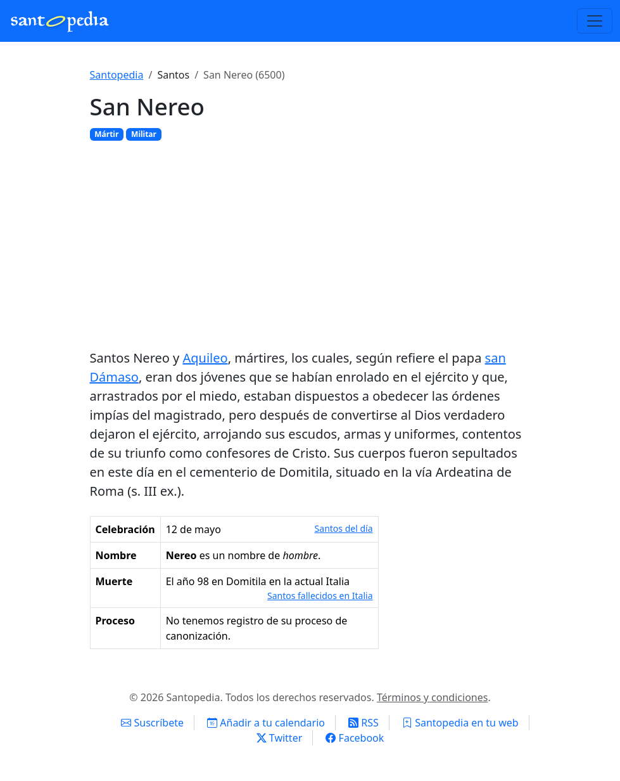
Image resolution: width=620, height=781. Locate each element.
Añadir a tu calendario (266, 723)
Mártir (106, 134)
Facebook (355, 738)
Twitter (279, 738)
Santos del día (344, 528)
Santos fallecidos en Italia (320, 596)
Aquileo (204, 357)
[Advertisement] (310, 244)
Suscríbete (152, 723)
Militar (143, 134)
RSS (363, 723)
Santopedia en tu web (460, 723)
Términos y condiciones (432, 697)
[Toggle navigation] (594, 21)
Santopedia (117, 75)
